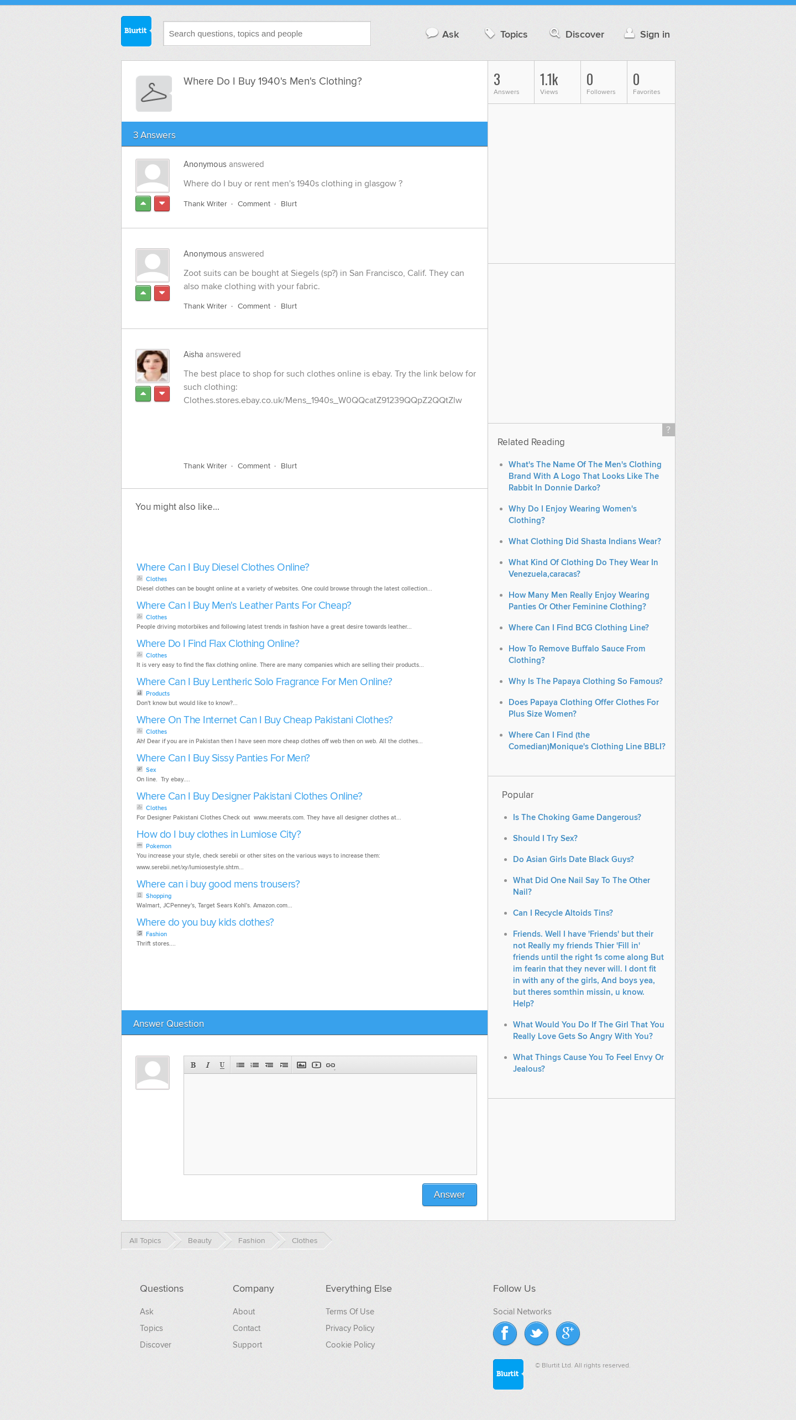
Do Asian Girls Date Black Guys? (573, 859)
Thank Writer (205, 203)
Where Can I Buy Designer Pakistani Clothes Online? (250, 796)
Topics (505, 34)
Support (247, 1345)
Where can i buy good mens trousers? (218, 884)
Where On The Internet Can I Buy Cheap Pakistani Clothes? (265, 720)
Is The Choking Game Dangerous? (577, 817)
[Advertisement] (311, 426)
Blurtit (136, 32)
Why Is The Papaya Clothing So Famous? (586, 681)
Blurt (289, 203)
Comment (254, 203)
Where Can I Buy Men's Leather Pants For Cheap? (244, 605)
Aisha (193, 354)
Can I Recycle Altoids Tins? (563, 913)
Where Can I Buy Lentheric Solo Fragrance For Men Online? (264, 682)
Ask (442, 34)
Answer (449, 1194)
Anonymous (205, 164)
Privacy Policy (350, 1328)
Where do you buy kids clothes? (205, 922)
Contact (246, 1328)
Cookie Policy (350, 1345)
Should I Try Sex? (545, 838)
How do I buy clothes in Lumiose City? (219, 834)
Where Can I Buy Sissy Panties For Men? (223, 758)
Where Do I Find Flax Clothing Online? (218, 644)
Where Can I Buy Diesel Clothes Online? (223, 567)
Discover (575, 34)
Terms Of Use (350, 1312)
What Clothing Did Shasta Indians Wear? (585, 541)
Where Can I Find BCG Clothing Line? (579, 628)
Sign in (646, 34)
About (244, 1312)
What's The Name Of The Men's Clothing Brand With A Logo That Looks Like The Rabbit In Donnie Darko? (585, 476)
